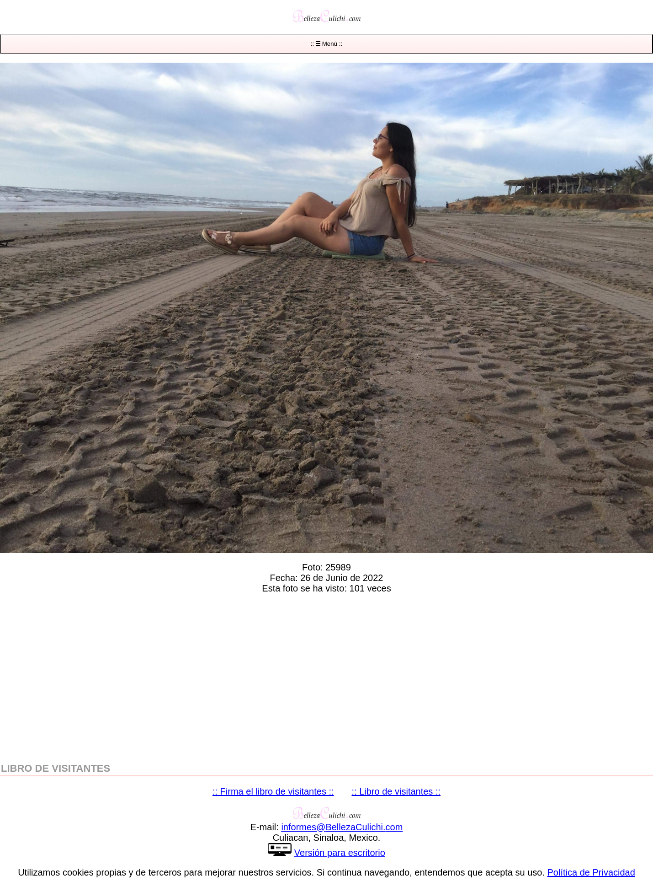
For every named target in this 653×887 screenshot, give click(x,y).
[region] (326, 676)
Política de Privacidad (591, 872)
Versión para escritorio (339, 853)
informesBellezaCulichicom (342, 827)
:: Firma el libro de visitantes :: (273, 791)
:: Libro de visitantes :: (396, 791)
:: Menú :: (326, 43)
